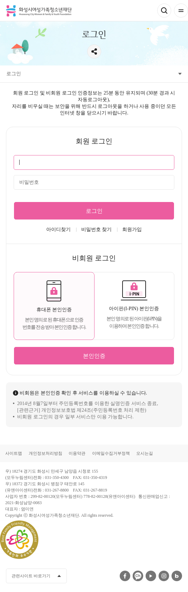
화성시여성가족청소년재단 (39, 10)
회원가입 (132, 229)
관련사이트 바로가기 (31, 575)
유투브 (151, 576)
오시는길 (144, 453)
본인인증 (94, 356)
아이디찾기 (58, 229)
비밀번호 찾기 (96, 229)
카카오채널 (138, 576)
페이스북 (125, 576)
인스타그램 (164, 576)
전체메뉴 (181, 11)
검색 (164, 11)
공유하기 (94, 51)
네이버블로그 (177, 576)
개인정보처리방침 (45, 453)
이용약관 (77, 453)
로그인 (94, 211)
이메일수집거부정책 (111, 453)
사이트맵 (13, 453)
